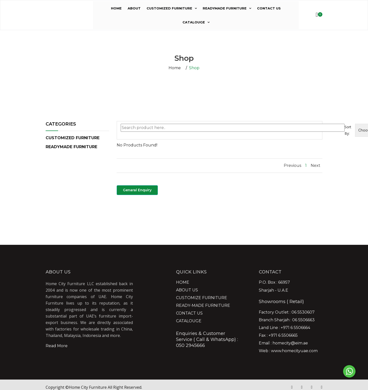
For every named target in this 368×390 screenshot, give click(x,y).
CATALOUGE (194, 22)
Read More (57, 345)
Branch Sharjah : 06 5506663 (287, 320)
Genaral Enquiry (137, 190)
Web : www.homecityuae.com (288, 351)
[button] (72, 137)
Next (315, 165)
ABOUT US (187, 290)
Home (175, 68)
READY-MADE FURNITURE (203, 306)
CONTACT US (269, 8)
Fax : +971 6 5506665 (278, 335)
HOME (116, 8)
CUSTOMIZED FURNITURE (169, 8)
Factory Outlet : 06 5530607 (287, 312)
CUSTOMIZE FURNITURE (201, 298)
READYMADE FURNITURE (225, 8)
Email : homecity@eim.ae (283, 343)
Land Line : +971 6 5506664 (284, 328)
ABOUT (134, 8)
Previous (292, 165)
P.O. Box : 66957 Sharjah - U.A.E (274, 286)
